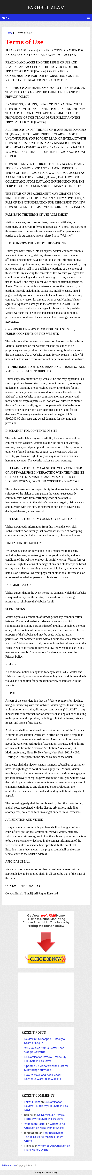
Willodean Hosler (34, 1123)
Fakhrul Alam (46, 8)
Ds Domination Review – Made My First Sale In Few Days (46, 1105)
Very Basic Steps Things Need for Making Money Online (43, 1136)
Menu (5, 17)
